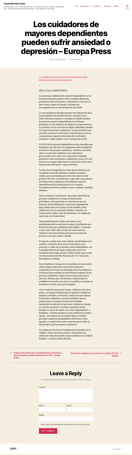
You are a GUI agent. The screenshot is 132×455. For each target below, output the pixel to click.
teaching (107, 6)
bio (76, 6)
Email (69, 407)
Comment (43, 388)
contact (116, 6)
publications (84, 6)
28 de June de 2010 (60, 60)
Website (41, 416)
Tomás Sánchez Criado (15, 4)
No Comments (77, 60)
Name (41, 407)
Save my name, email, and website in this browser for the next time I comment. (65, 425)
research (96, 6)
